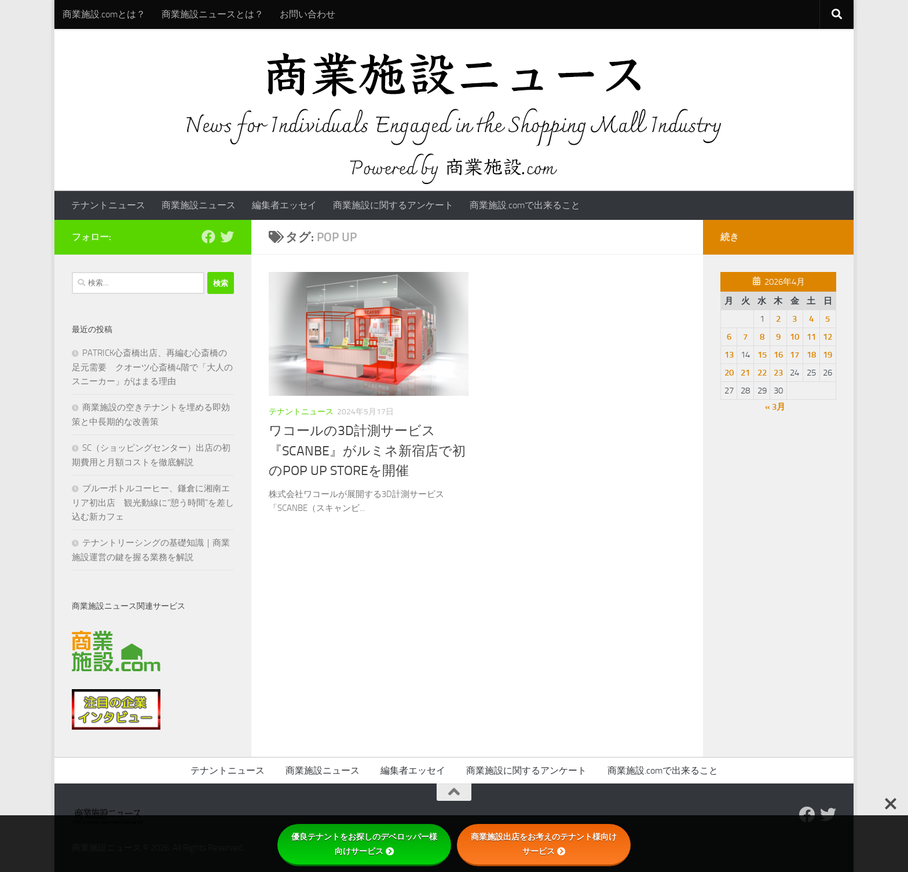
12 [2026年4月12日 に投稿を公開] (827, 337)
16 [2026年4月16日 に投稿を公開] (778, 354)
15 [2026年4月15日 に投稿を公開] (762, 354)
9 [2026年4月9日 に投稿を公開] (778, 337)
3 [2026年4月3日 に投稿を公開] (794, 319)
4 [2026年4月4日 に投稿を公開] (811, 319)
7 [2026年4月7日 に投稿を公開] (745, 337)
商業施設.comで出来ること (525, 205)
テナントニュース (108, 205)
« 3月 (775, 407)
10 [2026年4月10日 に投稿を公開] (794, 337)
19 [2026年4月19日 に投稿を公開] (827, 354)
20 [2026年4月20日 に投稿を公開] (729, 372)
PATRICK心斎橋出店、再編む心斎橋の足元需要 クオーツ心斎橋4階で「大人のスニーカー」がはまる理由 (152, 367)
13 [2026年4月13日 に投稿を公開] (729, 354)
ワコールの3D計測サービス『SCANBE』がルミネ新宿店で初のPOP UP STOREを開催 (367, 451)
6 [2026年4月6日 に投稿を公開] (729, 337)
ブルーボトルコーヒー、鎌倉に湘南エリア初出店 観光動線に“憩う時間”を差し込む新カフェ (153, 502)
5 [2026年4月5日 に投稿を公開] (827, 319)
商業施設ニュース (199, 205)
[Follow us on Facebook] (208, 237)
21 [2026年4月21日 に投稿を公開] (745, 372)
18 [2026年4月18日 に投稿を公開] (811, 354)
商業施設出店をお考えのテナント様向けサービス (544, 843)
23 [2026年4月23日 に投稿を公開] (778, 372)
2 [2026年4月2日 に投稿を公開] (778, 319)
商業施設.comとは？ (104, 14)
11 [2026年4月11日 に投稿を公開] (811, 337)
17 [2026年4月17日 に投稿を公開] (794, 354)
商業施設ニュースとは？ (212, 14)
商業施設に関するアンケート (393, 205)
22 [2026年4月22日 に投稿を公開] (762, 372)
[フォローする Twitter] (227, 237)
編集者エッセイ (284, 205)
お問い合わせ (307, 14)
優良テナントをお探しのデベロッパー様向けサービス (364, 843)
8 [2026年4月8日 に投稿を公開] (762, 337)
